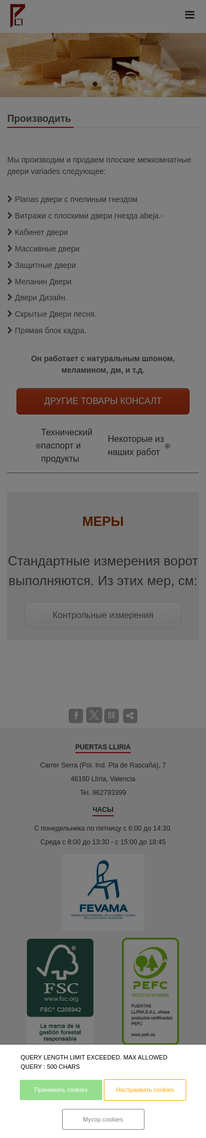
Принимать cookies (60, 1089)
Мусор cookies (103, 1119)
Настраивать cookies (145, 1089)
